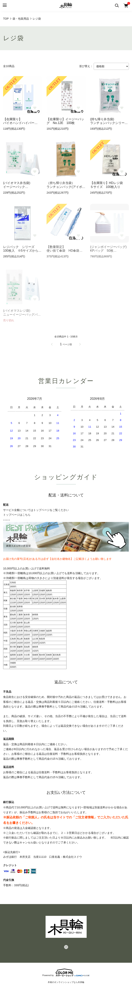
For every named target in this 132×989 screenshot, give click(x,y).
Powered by (66, 972)
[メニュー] (4, 5)
